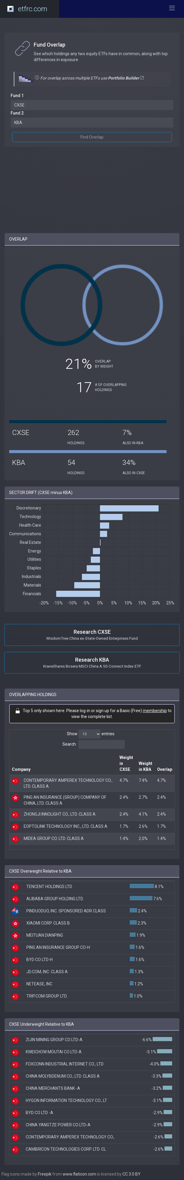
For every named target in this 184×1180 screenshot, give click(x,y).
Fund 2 (17, 113)
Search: (93, 744)
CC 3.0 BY (131, 1174)
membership (155, 710)
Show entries (90, 734)
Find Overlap (92, 137)
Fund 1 (17, 95)
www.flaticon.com (79, 1174)
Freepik (44, 1174)
